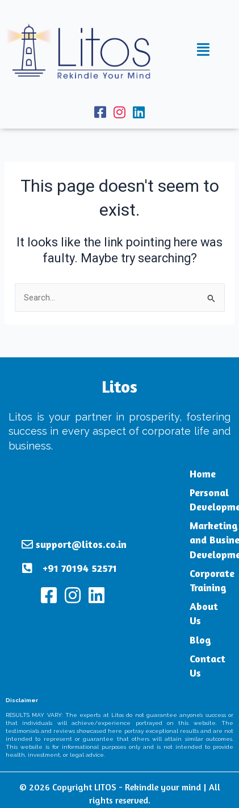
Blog (159, 625)
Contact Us (174, 644)
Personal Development (179, 499)
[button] (203, 50)
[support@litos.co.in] (27, 530)
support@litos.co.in (81, 529)
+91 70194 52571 (80, 553)
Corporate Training (171, 580)
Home (162, 473)
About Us (170, 606)
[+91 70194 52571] (27, 554)
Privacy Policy (75, 795)
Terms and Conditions (150, 795)
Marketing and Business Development (183, 539)
